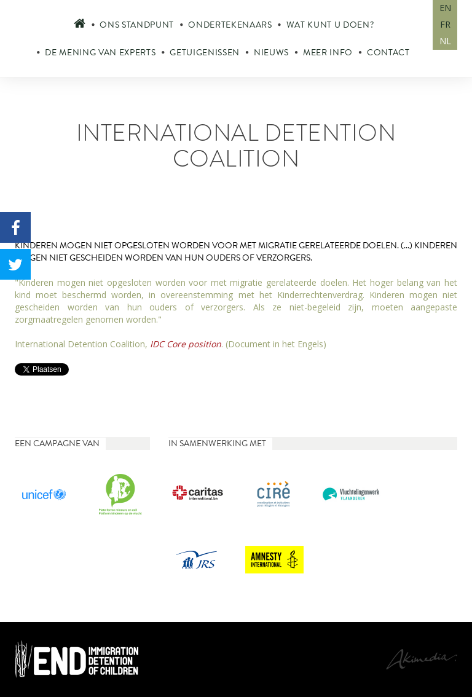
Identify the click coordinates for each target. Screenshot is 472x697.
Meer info (328, 52)
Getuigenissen (205, 52)
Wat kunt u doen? (330, 24)
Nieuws (271, 52)
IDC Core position (185, 344)
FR (445, 24)
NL (445, 41)
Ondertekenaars (230, 24)
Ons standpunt (137, 24)
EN (445, 8)
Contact (388, 52)
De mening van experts (100, 52)
